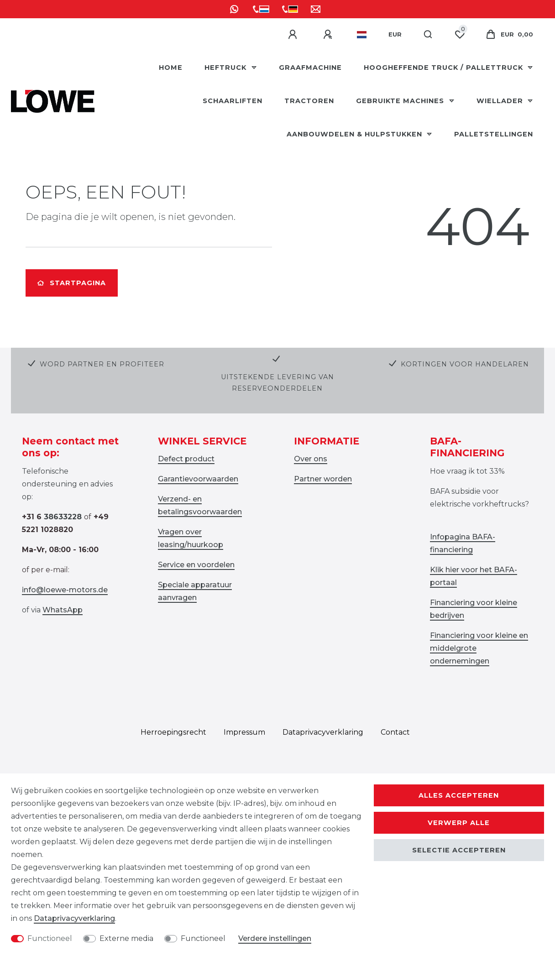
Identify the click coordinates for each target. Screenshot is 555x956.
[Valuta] (395, 34)
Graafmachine (310, 67)
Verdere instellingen (274, 938)
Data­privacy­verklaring (323, 732)
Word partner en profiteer (102, 364)
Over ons (310, 458)
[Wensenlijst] (459, 34)
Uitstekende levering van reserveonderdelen (277, 382)
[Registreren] (329, 35)
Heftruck (226, 67)
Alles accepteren (459, 795)
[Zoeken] (428, 34)
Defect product (186, 458)
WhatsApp (62, 610)
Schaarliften (232, 101)
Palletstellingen (493, 134)
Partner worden (323, 479)
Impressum (244, 732)
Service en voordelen (196, 564)
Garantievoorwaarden (198, 479)
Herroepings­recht (173, 732)
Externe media (126, 938)
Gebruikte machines (401, 101)
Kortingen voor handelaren (465, 364)
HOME (171, 67)
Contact (395, 732)
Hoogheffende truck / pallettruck (444, 67)
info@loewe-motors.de (65, 589)
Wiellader (500, 101)
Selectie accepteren (459, 850)
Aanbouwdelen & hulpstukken (355, 134)
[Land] (361, 34)
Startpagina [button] (71, 283)
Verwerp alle (459, 823)
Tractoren (309, 101)
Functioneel (49, 938)
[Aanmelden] (294, 35)
